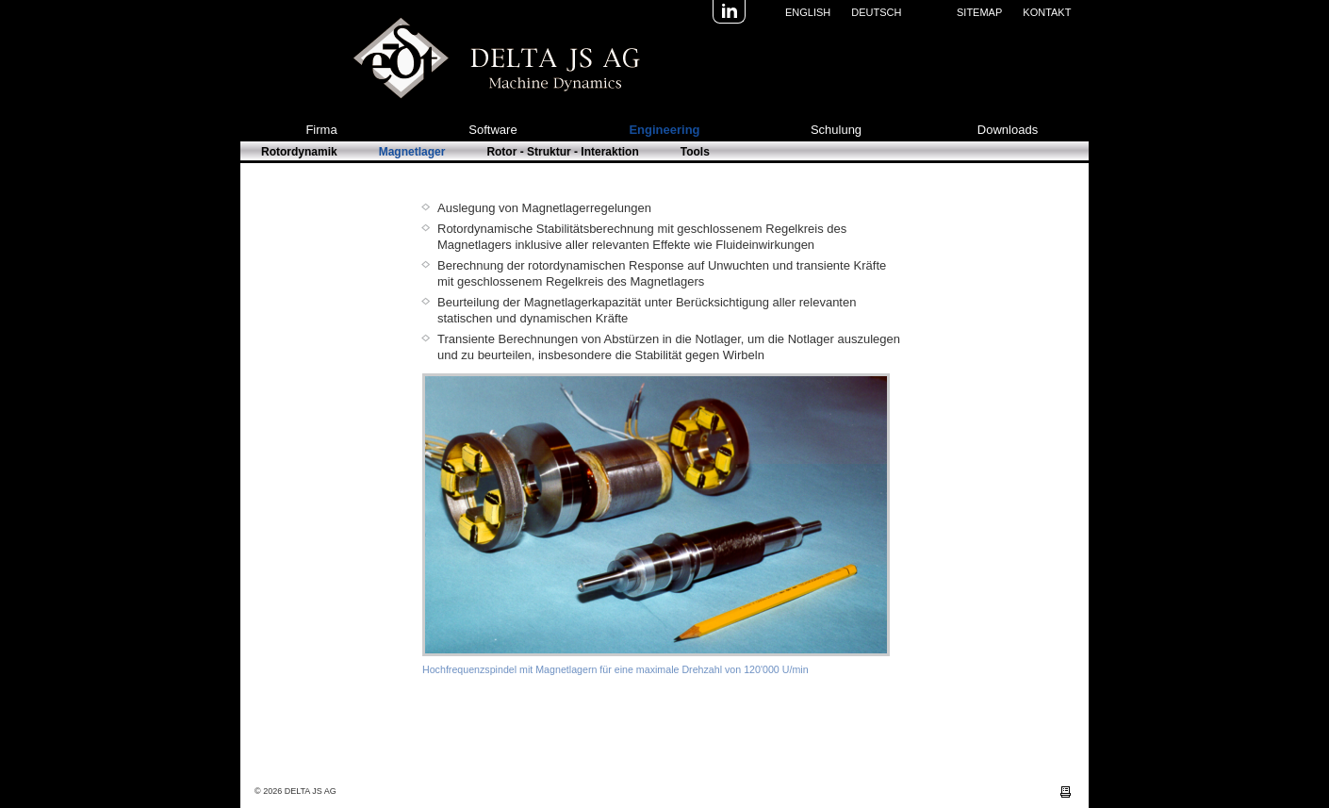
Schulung (836, 130)
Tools (695, 151)
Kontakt (1047, 12)
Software (492, 130)
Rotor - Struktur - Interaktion (562, 151)
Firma (320, 130)
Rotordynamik (299, 151)
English (807, 12)
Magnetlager (412, 151)
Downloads (1007, 130)
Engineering (664, 130)
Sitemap (979, 12)
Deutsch (876, 12)
